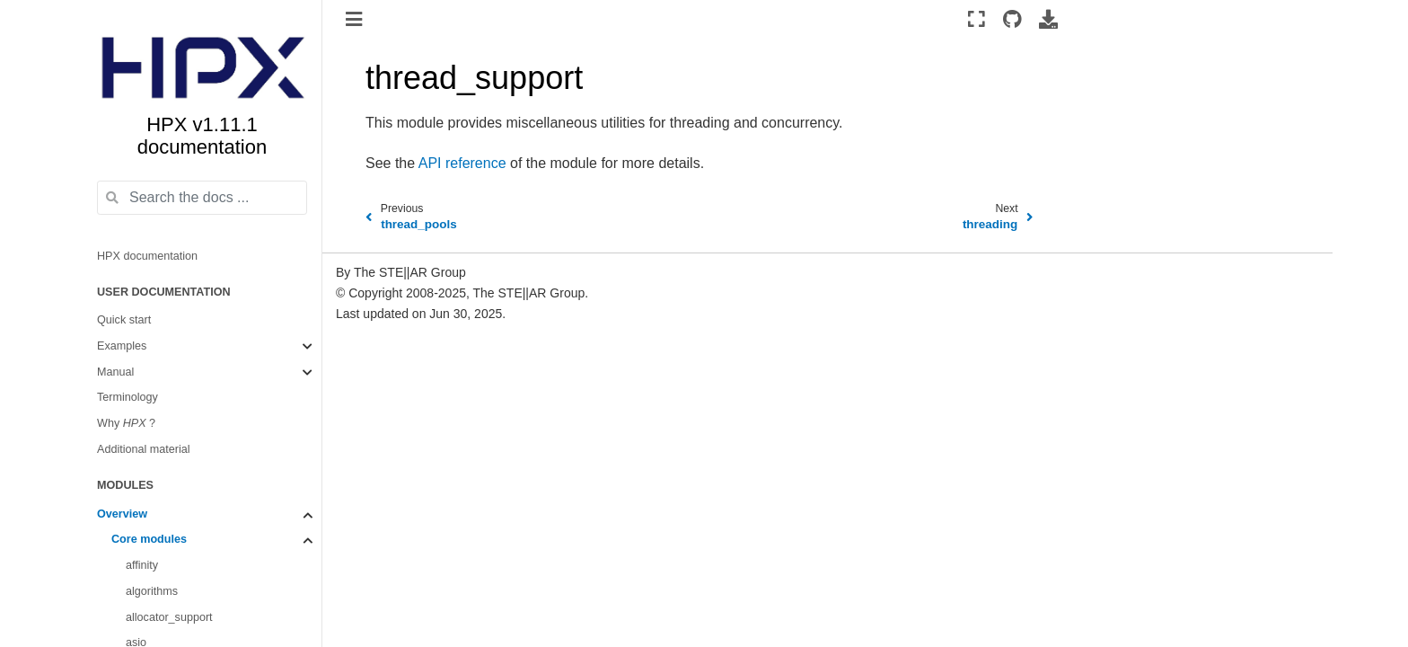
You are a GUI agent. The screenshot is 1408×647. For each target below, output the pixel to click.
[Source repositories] (1012, 19)
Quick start (124, 320)
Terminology (127, 397)
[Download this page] (1048, 19)
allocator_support (169, 617)
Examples (121, 346)
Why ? (126, 423)
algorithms (152, 591)
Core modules (149, 539)
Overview (122, 514)
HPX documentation (147, 256)
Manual (115, 372)
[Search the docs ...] (202, 198)
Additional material (143, 449)
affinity (142, 565)
